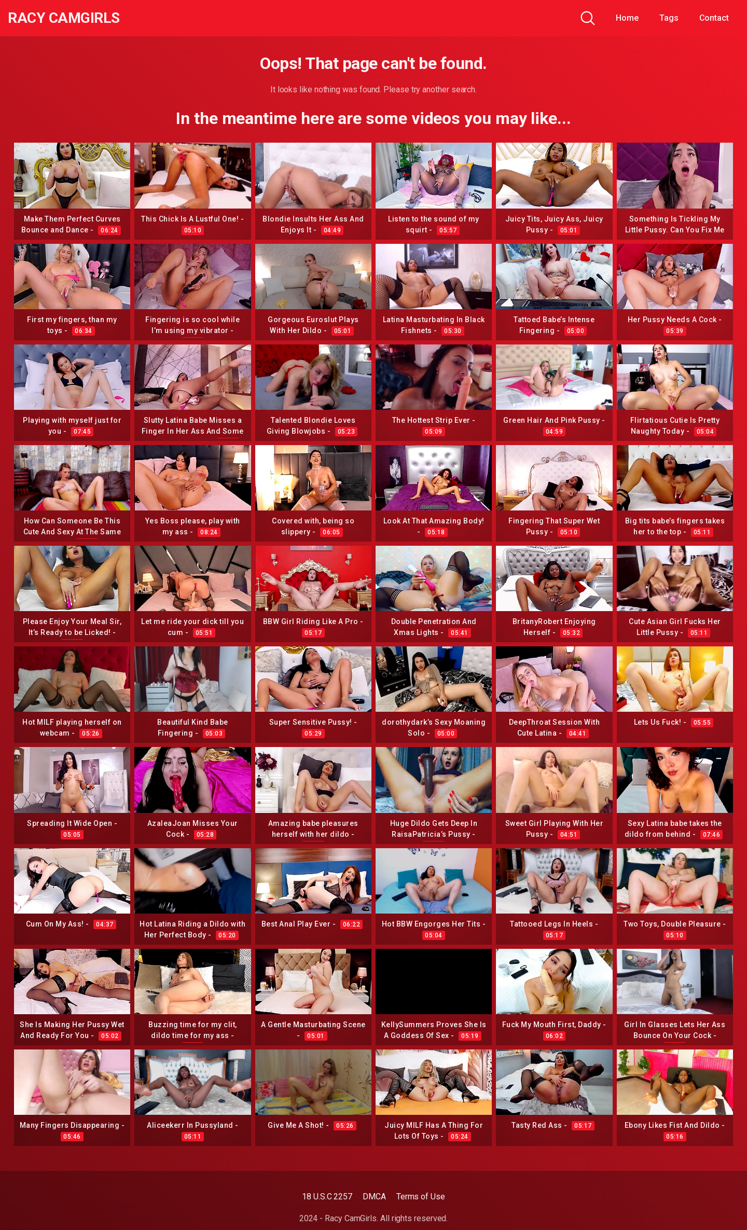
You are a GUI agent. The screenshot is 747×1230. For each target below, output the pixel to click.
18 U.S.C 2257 (327, 1196)
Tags (669, 18)
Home (627, 18)
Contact (714, 18)
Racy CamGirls (64, 18)
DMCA (374, 1196)
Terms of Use (420, 1196)
